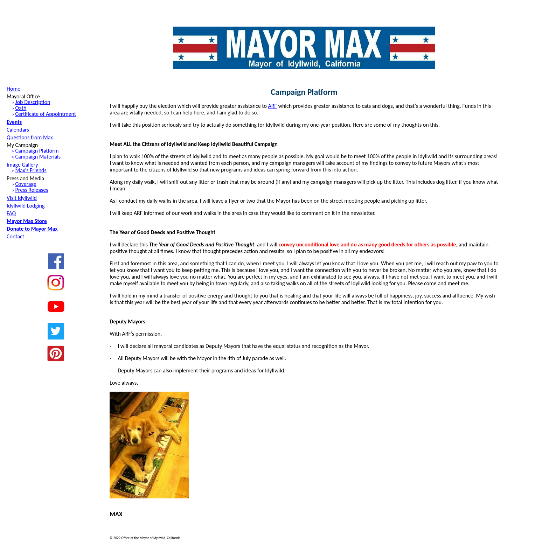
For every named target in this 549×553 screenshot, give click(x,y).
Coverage (25, 184)
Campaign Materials (38, 156)
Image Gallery (22, 164)
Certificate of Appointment (45, 114)
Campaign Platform (37, 150)
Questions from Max (30, 137)
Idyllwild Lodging (26, 205)
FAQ (11, 213)
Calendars (18, 129)
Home (13, 88)
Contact (15, 236)
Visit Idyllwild (22, 198)
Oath (21, 108)
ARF (272, 106)
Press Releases (31, 190)
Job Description (32, 102)
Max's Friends (31, 170)
